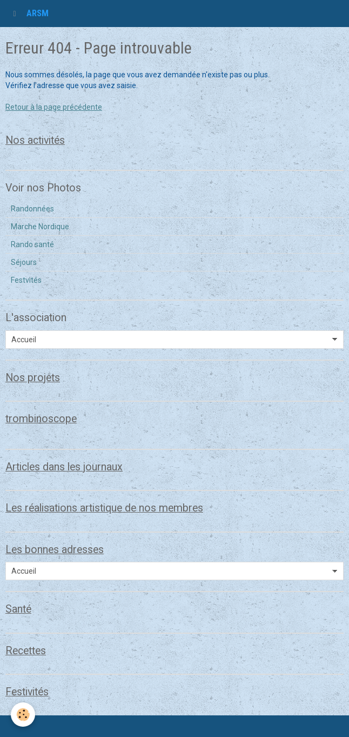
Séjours (24, 262)
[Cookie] (23, 714)
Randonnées (32, 208)
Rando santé (32, 244)
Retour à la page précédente (53, 107)
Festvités (26, 280)
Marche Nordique (40, 226)
